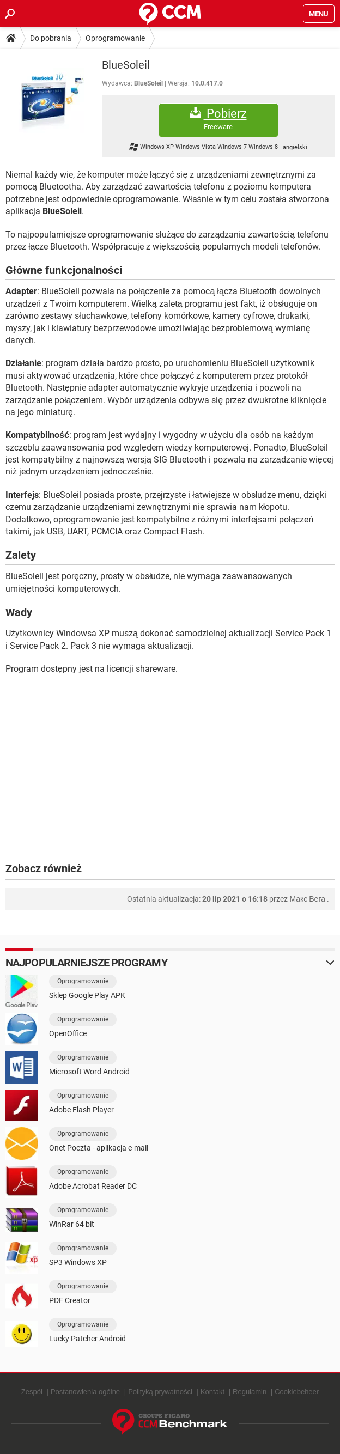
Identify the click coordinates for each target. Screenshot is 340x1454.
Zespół (31, 1392)
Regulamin (249, 1392)
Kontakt (212, 1392)
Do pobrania (50, 38)
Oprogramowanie (115, 38)
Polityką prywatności (160, 1392)
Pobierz (218, 119)
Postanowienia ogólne (85, 1392)
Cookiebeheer (297, 1392)
